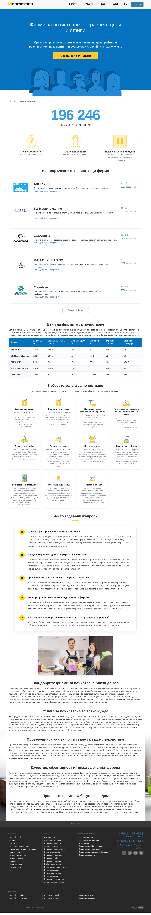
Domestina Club (15, 837)
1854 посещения (128, 290)
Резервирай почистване (75, 56)
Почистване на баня (92, 485)
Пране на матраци (58, 446)
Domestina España (17, 895)
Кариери (13, 861)
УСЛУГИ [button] (74, 4)
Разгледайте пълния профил (46, 191)
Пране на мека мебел (25, 446)
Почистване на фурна (126, 446)
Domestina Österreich (52, 895)
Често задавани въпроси (19, 846)
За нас (12, 840)
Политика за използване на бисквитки (94, 852)
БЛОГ (115, 4)
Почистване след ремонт (54, 843)
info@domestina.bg (130, 840)
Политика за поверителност (90, 849)
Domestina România (51, 898)
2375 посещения (128, 239)
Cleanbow (41, 287)
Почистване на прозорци (58, 485)
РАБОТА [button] (90, 4)
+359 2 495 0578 (130, 833)
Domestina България (87, 898)
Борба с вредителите (52, 864)
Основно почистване (24, 409)
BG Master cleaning (48, 208)
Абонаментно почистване (54, 882)
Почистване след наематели (55, 849)
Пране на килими (92, 446)
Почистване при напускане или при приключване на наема (126, 411)
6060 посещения (128, 187)
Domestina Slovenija (87, 895)
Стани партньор (16, 864)
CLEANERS (42, 235)
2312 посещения (128, 263)
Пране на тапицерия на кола (55, 867)
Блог (11, 870)
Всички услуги (49, 837)
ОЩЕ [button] (103, 4)
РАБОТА (75, 824)
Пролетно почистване (58, 409)
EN (125, 4)
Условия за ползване (87, 837)
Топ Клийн (41, 184)
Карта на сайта (15, 867)
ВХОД (137, 4)
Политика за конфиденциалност (91, 846)
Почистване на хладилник (24, 485)
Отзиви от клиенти (17, 858)
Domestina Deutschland (18, 898)
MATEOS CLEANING (48, 260)
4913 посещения (128, 212)
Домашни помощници (18, 855)
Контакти (13, 843)
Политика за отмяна (87, 855)
